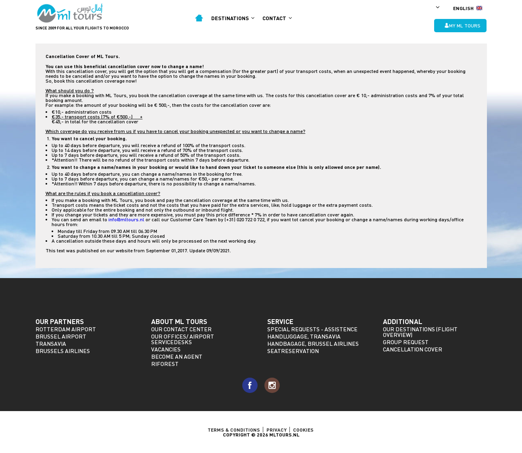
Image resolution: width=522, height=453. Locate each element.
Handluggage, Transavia (304, 336)
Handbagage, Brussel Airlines (313, 343)
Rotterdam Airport (65, 329)
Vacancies (166, 349)
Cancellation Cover (412, 349)
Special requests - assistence (312, 329)
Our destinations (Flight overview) (420, 332)
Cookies (303, 429)
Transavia (50, 343)
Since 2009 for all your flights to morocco (82, 27)
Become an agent (176, 356)
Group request (405, 342)
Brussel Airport (60, 336)
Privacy (276, 429)
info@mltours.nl (126, 219)
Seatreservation (293, 350)
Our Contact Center (181, 329)
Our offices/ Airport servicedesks (182, 339)
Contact (277, 18)
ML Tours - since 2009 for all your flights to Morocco (70, 13)
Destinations (232, 18)
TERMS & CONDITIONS (234, 429)
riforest (165, 363)
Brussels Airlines (62, 350)
